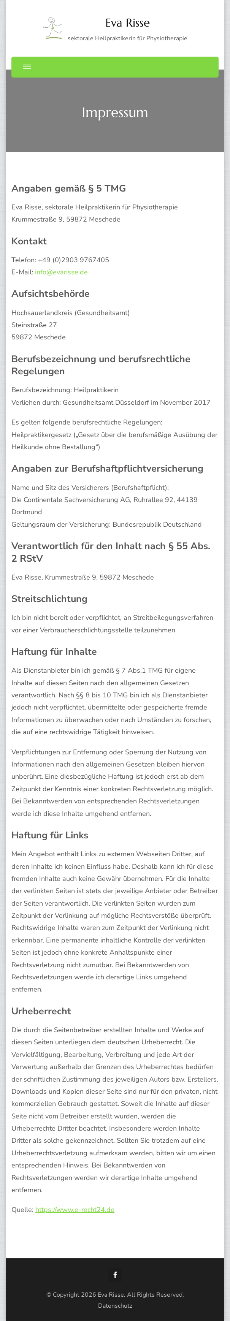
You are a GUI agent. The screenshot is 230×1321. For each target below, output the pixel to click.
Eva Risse (127, 23)
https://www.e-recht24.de (74, 1209)
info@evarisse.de (61, 272)
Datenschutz (115, 1306)
